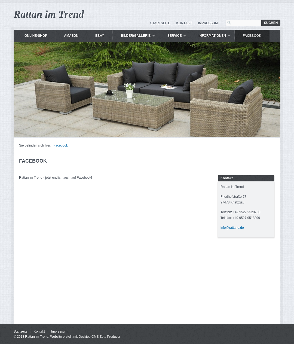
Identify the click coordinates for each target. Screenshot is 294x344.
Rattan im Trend (49, 14)
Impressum (208, 23)
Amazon (71, 36)
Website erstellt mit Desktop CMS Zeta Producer (85, 337)
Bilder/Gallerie (136, 36)
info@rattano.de (232, 228)
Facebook (252, 36)
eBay (99, 36)
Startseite (160, 23)
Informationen (212, 36)
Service (174, 36)
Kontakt (184, 23)
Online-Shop (35, 36)
